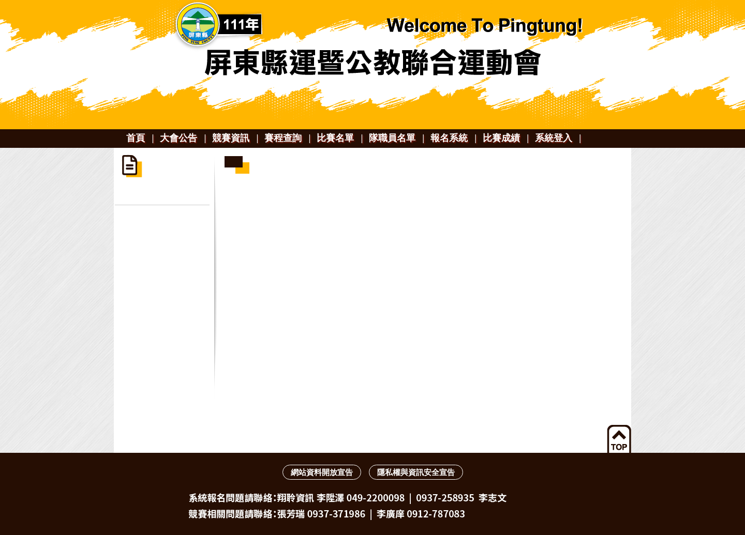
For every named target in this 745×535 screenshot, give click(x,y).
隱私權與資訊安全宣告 (416, 472)
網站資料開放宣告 (322, 472)
